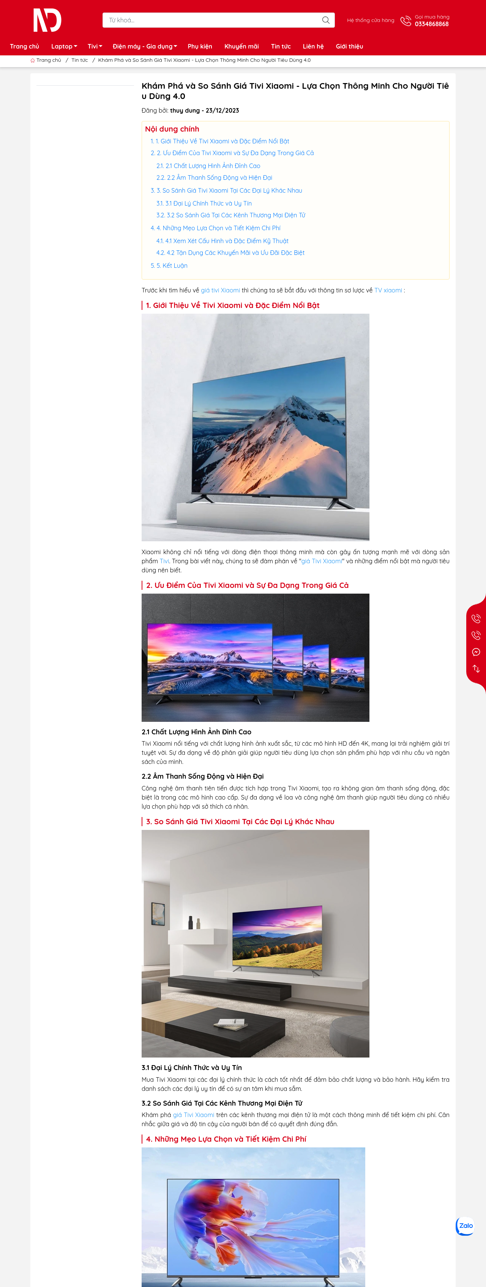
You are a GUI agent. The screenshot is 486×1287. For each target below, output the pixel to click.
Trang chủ (24, 46)
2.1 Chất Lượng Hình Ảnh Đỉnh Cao (213, 166)
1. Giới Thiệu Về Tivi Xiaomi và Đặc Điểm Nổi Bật (222, 141)
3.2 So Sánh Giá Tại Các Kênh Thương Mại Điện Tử (236, 215)
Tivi (97, 47)
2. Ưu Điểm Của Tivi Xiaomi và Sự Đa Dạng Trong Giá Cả (235, 153)
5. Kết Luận (172, 265)
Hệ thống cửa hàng (370, 20)
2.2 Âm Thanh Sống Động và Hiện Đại (219, 177)
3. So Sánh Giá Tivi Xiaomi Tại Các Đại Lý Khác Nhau (229, 190)
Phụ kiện (200, 46)
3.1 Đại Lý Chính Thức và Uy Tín (209, 203)
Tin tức (281, 46)
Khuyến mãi (241, 46)
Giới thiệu (349, 46)
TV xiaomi (388, 290)
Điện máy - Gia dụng (147, 47)
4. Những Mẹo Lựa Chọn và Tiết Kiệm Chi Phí (219, 228)
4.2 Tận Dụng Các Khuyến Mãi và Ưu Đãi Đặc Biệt (236, 252)
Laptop (66, 47)
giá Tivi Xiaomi (321, 561)
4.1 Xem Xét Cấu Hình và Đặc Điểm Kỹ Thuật (227, 241)
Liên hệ (313, 46)
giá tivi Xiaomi (220, 290)
